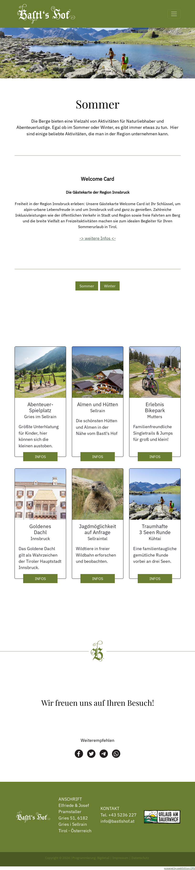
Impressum (120, 858)
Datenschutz (140, 858)
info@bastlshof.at (117, 821)
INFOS (40, 456)
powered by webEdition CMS (179, 868)
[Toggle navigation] (174, 14)
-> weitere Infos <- (97, 238)
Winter (110, 286)
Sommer (86, 286)
